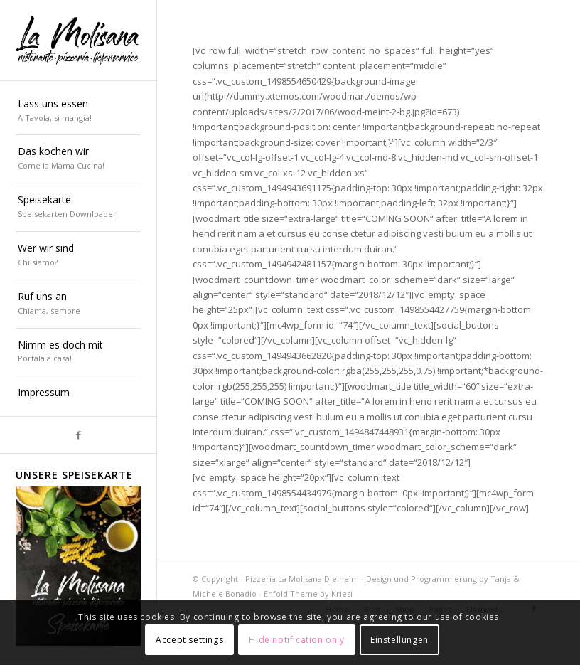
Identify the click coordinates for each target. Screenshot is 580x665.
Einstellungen (399, 640)
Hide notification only (296, 640)
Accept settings (189, 640)
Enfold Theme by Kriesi (308, 593)
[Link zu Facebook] (78, 435)
